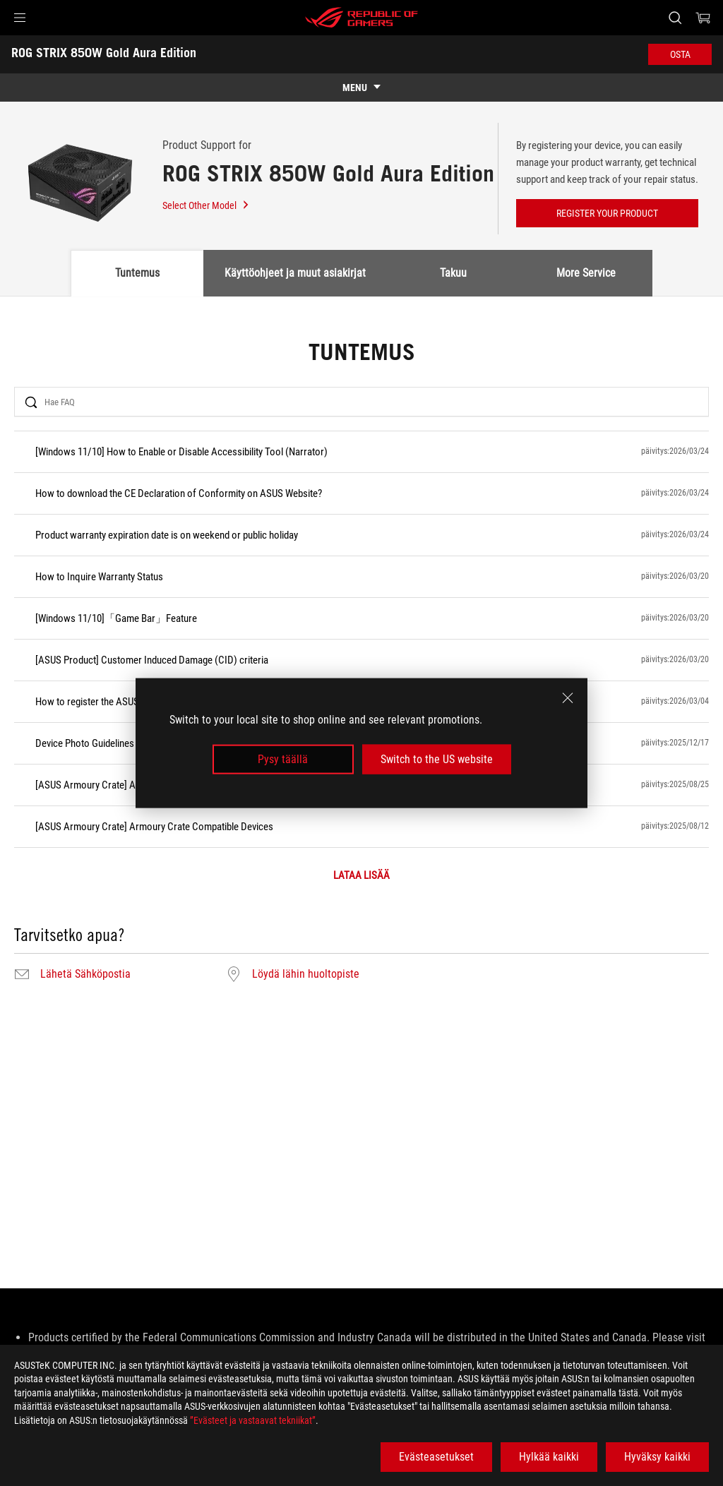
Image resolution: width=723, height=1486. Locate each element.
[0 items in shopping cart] (703, 17)
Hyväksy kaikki (657, 1456)
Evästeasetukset (436, 1456)
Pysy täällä (283, 759)
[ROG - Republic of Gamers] (361, 17)
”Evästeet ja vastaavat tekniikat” (253, 1420)
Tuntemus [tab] (137, 273)
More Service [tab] (586, 273)
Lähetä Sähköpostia (85, 974)
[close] (567, 697)
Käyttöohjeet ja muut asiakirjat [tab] (295, 273)
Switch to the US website (437, 759)
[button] (19, 17)
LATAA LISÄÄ (361, 876)
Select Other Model (206, 205)
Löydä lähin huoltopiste (305, 974)
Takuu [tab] (453, 273)
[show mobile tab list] (361, 87)
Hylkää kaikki (549, 1456)
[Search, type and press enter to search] (675, 17)
